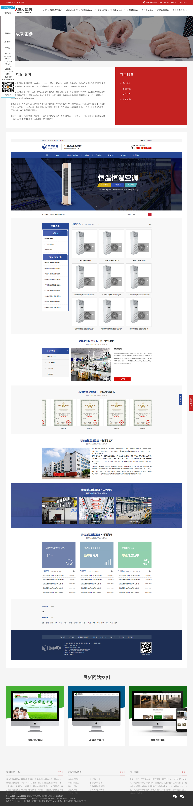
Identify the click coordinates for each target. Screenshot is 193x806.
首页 (45, 10)
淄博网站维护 (147, 10)
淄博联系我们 (179, 10)
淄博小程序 (102, 10)
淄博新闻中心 (87, 10)
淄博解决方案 (72, 10)
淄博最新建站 (132, 10)
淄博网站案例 (35, 740)
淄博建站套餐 (116, 10)
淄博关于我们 (56, 10)
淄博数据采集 (163, 10)
